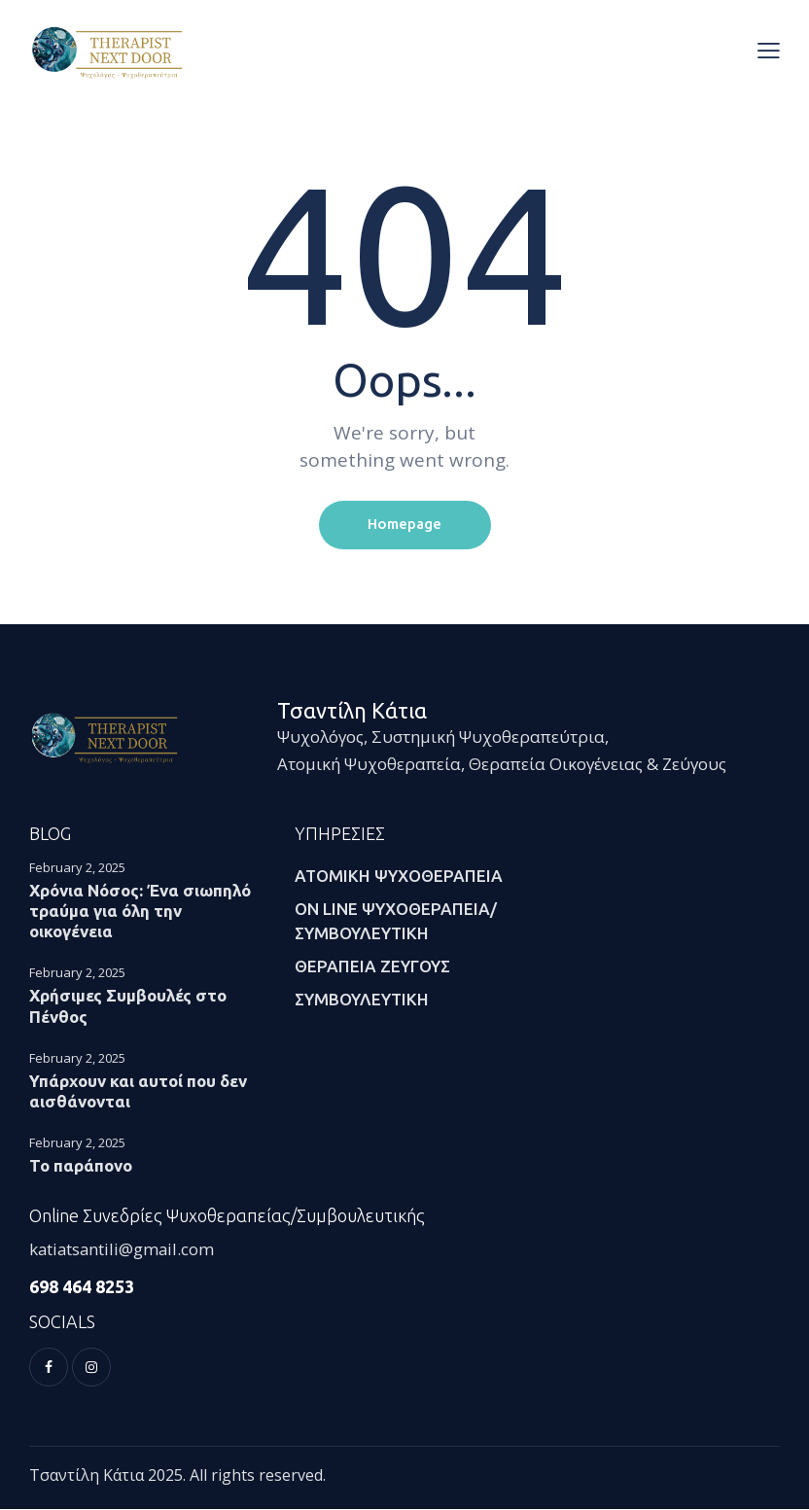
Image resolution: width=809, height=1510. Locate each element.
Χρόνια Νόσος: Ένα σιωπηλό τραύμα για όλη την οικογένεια (140, 911)
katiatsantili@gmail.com (123, 1250)
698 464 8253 (81, 1286)
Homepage (404, 524)
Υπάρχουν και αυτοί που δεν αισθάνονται (138, 1090)
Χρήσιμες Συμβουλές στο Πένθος (128, 1006)
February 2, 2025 (77, 867)
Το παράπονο (80, 1165)
